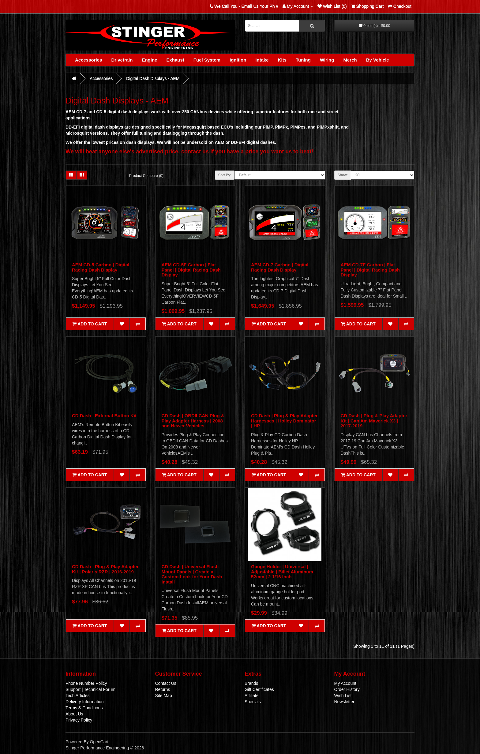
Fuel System (206, 59)
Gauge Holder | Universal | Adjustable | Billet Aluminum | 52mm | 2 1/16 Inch (283, 571)
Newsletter (344, 701)
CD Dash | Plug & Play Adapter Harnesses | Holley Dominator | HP (284, 420)
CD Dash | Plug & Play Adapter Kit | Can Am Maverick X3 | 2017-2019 (374, 420)
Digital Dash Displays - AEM (152, 78)
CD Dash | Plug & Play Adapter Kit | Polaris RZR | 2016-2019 (105, 569)
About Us (74, 713)
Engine (149, 59)
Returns (162, 689)
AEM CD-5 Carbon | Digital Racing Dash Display (100, 267)
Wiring (327, 59)
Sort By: (224, 175)
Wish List (343, 695)
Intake (261, 59)
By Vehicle (377, 59)
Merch (350, 59)
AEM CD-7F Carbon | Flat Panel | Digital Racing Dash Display (370, 269)
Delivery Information (85, 701)
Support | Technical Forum (90, 689)
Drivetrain (122, 59)
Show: (343, 175)
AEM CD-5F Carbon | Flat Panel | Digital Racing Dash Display (191, 269)
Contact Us (165, 683)
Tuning (303, 59)
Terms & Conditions (84, 707)
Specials (253, 701)
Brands (251, 683)
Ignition (238, 59)
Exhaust (175, 59)
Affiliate (252, 695)
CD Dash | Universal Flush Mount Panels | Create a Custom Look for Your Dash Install (192, 574)
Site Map (163, 695)
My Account (345, 683)
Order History (347, 689)
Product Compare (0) (146, 176)
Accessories (88, 59)
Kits (282, 59)
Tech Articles (78, 695)
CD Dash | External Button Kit (104, 415)
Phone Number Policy (86, 683)
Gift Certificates (259, 689)
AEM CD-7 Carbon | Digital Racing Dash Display (280, 267)
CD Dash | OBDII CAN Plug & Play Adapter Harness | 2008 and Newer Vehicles (193, 420)
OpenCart (99, 741)
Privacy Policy (79, 720)
